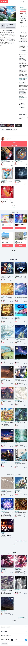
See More (14, 251)
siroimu (6, 242)
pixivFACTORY (21, 97)
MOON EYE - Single (18, 161)
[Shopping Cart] (23, 1)
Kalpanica (8, 139)
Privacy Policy (22, 114)
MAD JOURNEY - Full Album (6, 181)
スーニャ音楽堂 (8, 224)
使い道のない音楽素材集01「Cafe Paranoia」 (7, 162)
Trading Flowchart (22, 104)
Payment (22, 107)
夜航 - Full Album (18, 181)
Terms (20, 112)
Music (21, 7)
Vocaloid (2, 198)
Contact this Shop (22, 117)
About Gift (22, 50)
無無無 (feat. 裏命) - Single (6, 199)
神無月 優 (20, 242)
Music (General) (23, 9)
